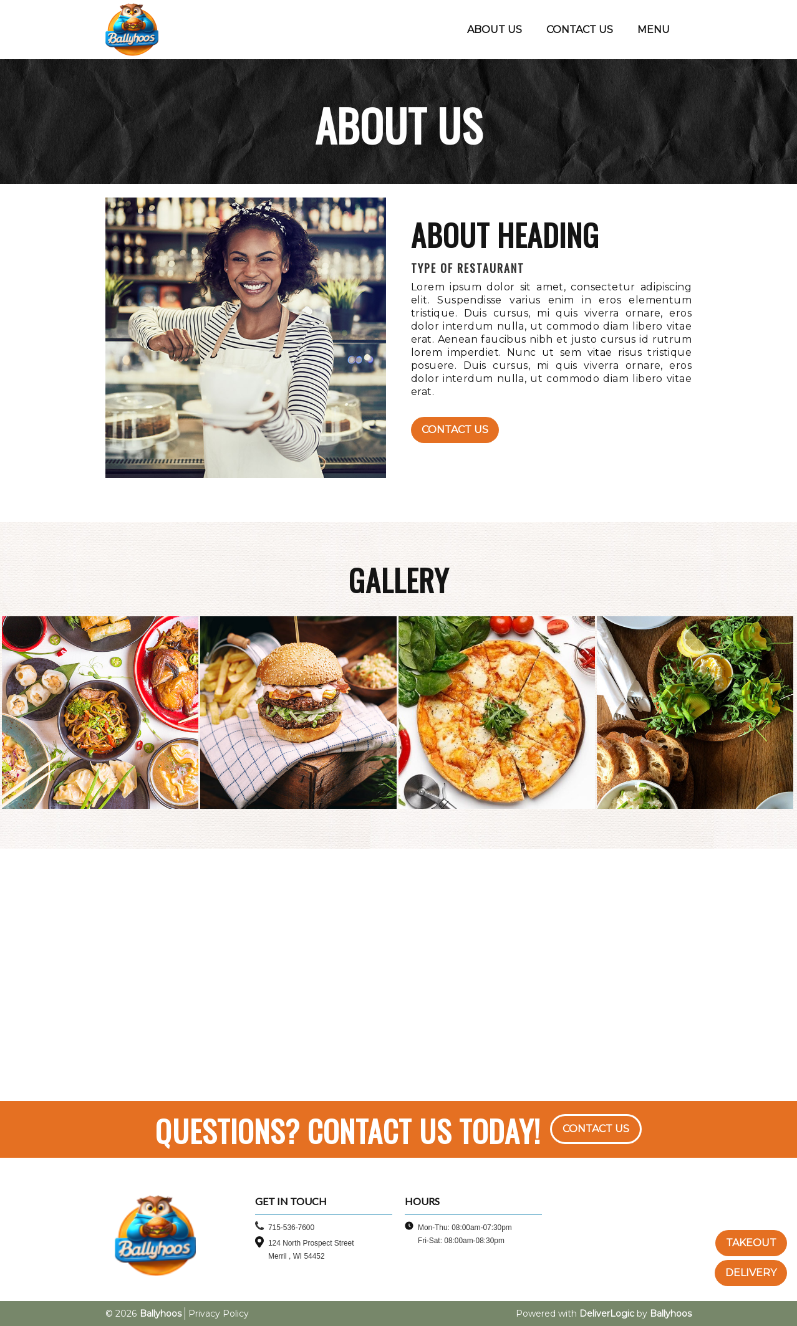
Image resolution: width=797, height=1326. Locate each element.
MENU (653, 30)
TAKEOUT (751, 1243)
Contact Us (455, 430)
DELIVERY (750, 1273)
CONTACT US (579, 30)
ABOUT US (494, 30)
